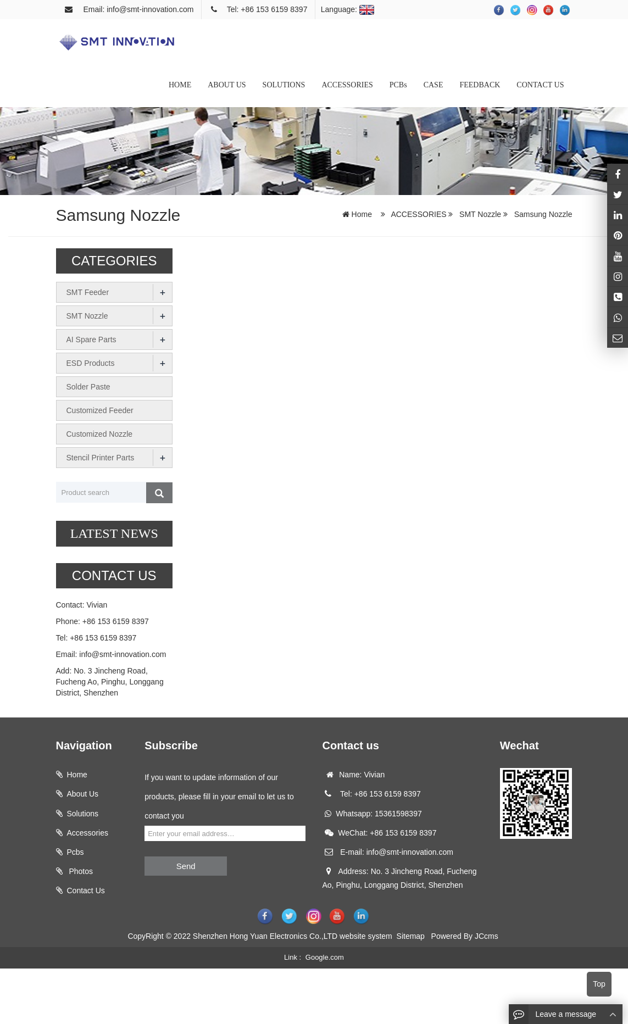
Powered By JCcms (466, 936)
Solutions (83, 813)
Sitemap (411, 936)
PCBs (398, 85)
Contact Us (86, 890)
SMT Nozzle (480, 214)
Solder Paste (88, 386)
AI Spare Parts (91, 339)
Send (186, 866)
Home (362, 214)
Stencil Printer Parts (100, 457)
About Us (83, 793)
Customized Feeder (100, 410)
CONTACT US (540, 85)
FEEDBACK (479, 85)
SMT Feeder (87, 292)
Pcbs (75, 852)
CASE (433, 85)
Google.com (324, 957)
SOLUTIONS (284, 85)
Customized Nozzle (99, 434)
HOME (180, 85)
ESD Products (90, 363)
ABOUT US (227, 85)
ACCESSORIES (347, 85)
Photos (80, 871)
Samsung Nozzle (542, 214)
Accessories (87, 832)
